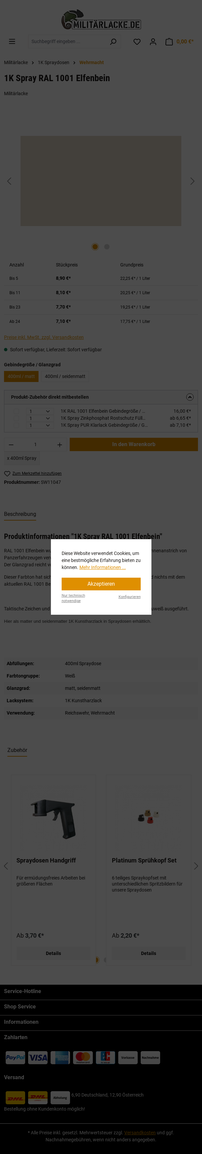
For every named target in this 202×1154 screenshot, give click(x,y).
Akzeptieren (101, 584)
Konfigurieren (130, 597)
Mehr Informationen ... (102, 567)
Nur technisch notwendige (73, 598)
